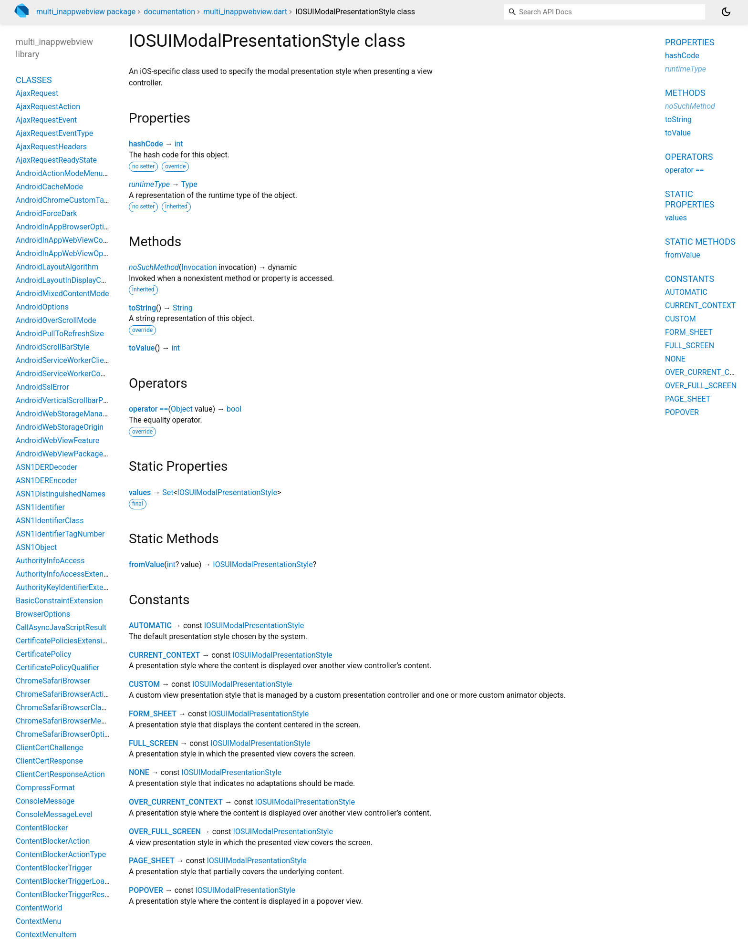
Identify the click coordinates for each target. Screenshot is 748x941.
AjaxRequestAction (48, 106)
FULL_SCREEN (153, 743)
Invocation (199, 267)
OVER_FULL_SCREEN (165, 831)
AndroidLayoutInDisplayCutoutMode (77, 280)
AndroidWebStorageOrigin (60, 427)
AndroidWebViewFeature (57, 440)
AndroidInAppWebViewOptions (68, 253)
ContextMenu (38, 921)
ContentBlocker (42, 827)
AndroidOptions (42, 306)
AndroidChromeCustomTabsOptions (77, 200)
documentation (169, 11)
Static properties (689, 199)
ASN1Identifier (40, 507)
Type (189, 184)
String (183, 307)
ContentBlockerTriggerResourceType (78, 894)
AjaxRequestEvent (46, 119)
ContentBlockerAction (53, 841)
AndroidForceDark (46, 213)
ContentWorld (39, 907)
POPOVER (146, 890)
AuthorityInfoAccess (50, 560)
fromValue (146, 564)
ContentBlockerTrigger (54, 867)
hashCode (146, 143)
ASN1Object (36, 547)
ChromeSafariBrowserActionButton (75, 694)
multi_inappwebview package (85, 11)
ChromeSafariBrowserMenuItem (70, 720)
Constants (689, 279)
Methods (685, 93)
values (140, 492)
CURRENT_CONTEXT (164, 655)
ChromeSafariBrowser (53, 680)
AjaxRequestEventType (54, 133)
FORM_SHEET (153, 713)
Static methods (700, 242)
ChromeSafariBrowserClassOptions (75, 707)
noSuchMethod (154, 267)
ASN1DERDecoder (46, 467)
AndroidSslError (42, 387)
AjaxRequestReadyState (56, 160)
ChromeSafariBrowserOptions (66, 734)
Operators (689, 157)
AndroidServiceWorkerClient (63, 360)
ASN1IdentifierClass (49, 520)
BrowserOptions (43, 614)
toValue (142, 347)
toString (142, 307)
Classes (34, 80)
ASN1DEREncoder (46, 480)
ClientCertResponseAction (60, 774)
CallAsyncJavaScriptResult (61, 627)
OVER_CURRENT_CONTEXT (176, 802)
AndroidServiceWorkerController (70, 373)
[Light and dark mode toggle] (726, 12)
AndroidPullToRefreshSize (60, 333)
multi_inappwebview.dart (245, 11)
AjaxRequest (37, 93)
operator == (148, 409)
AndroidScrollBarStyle (52, 347)
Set (167, 492)
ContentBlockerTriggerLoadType (70, 881)
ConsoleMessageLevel (54, 814)
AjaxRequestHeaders (51, 146)
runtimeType (149, 184)
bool (234, 409)
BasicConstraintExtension (59, 600)
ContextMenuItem (46, 934)
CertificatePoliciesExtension (63, 640)
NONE (139, 772)
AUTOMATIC (150, 625)
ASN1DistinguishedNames (60, 493)
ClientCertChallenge (49, 747)
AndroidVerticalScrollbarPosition (71, 400)
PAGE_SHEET (152, 860)
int (179, 143)
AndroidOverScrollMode (56, 320)
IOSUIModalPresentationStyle (227, 492)
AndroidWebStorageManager (65, 413)
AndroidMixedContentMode (62, 293)
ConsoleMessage (45, 801)
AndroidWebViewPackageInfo (66, 453)
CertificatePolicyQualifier (57, 667)
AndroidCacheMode (49, 186)
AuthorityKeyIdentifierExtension (69, 587)
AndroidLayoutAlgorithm (57, 266)
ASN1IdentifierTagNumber (60, 533)
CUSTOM (144, 684)
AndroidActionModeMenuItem (67, 173)
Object (182, 409)
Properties (689, 42)
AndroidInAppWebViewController (71, 240)
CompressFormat (45, 787)
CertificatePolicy (43, 654)
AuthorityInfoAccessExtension (67, 574)
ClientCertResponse (49, 760)
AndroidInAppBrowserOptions (66, 226)
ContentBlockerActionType (61, 854)
